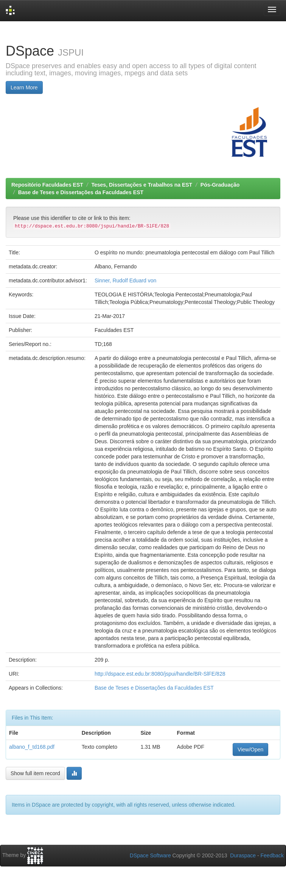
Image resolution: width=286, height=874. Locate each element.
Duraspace (243, 855)
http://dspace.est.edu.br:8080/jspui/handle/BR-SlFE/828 (160, 674)
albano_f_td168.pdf (31, 747)
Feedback (272, 855)
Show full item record (35, 773)
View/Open (250, 749)
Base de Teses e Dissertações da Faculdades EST (80, 192)
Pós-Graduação (220, 185)
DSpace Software (150, 855)
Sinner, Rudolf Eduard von (125, 280)
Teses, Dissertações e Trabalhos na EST (142, 185)
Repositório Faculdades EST (47, 185)
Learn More (24, 87)
